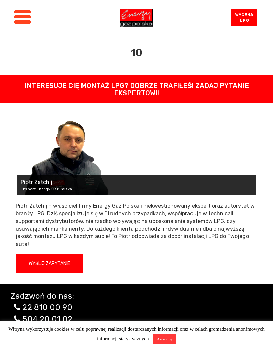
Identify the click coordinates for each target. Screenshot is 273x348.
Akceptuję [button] (164, 339)
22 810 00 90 (47, 307)
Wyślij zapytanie (49, 263)
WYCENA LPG (244, 17)
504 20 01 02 (47, 319)
